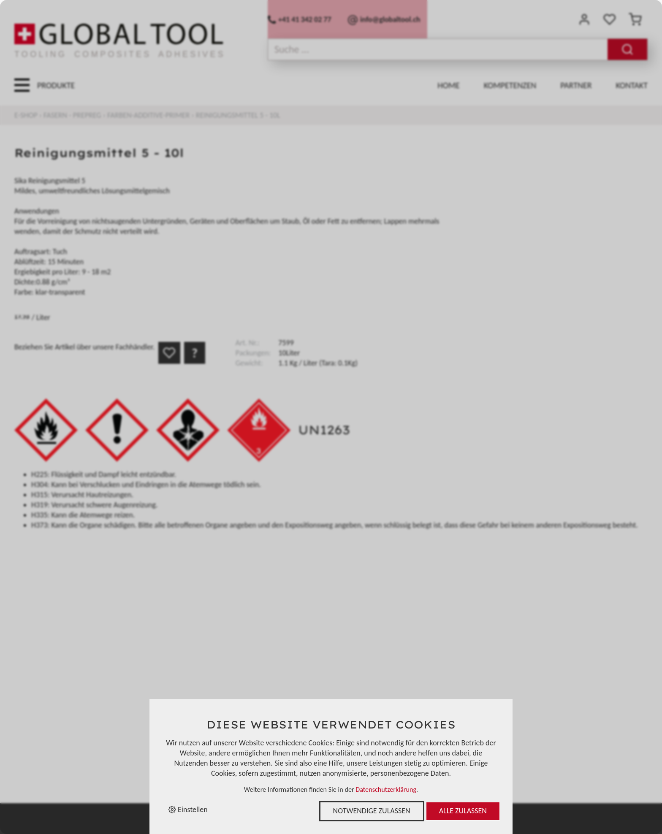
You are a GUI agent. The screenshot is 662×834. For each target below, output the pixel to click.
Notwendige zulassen (371, 810)
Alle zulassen (463, 810)
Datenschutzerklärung (385, 789)
